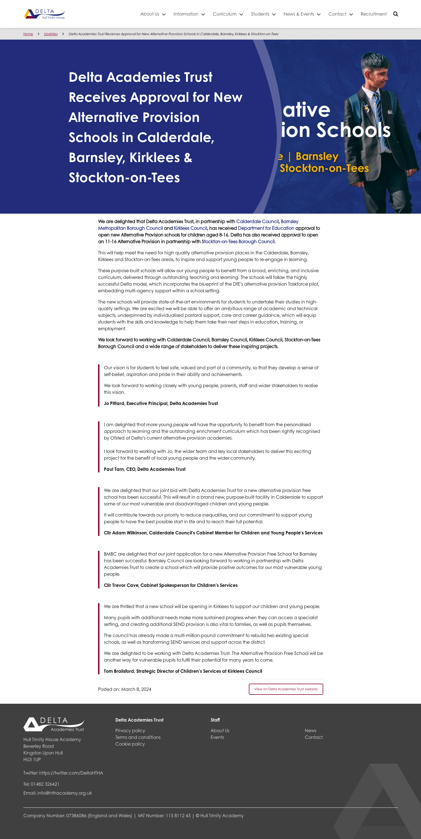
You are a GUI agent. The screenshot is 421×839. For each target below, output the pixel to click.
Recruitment (374, 14)
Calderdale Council (257, 221)
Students (260, 14)
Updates (51, 34)
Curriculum (225, 14)
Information (186, 14)
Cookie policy (130, 744)
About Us (149, 14)
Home (28, 34)
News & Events (299, 14)
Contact (337, 14)
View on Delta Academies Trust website (286, 689)
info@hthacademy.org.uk (64, 793)
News (310, 730)
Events (217, 737)
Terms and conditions (137, 737)
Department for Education (266, 228)
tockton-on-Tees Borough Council (239, 241)
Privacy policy (130, 730)
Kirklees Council (190, 228)
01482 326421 (45, 784)
